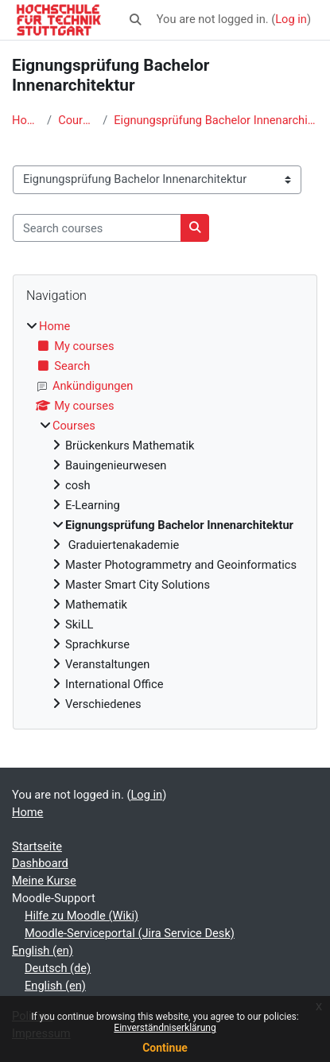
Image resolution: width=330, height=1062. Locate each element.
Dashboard (40, 863)
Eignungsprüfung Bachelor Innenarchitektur (216, 120)
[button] (135, 20)
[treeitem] (165, 515)
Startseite (37, 846)
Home (26, 120)
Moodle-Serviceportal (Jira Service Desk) (130, 933)
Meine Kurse (44, 880)
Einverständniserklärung (164, 1027)
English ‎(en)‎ (42, 950)
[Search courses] (97, 228)
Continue (165, 1047)
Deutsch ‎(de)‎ (58, 968)
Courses (77, 120)
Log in (291, 19)
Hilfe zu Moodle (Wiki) (81, 915)
